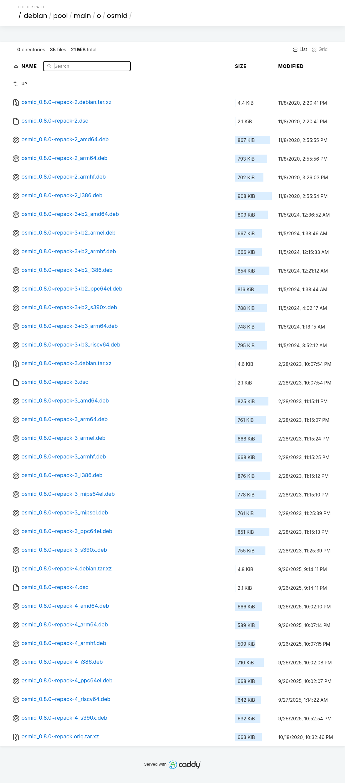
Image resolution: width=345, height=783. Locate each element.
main (82, 15)
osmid (117, 15)
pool (60, 15)
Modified (291, 66)
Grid (320, 49)
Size (241, 66)
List (300, 49)
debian (35, 15)
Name (29, 66)
